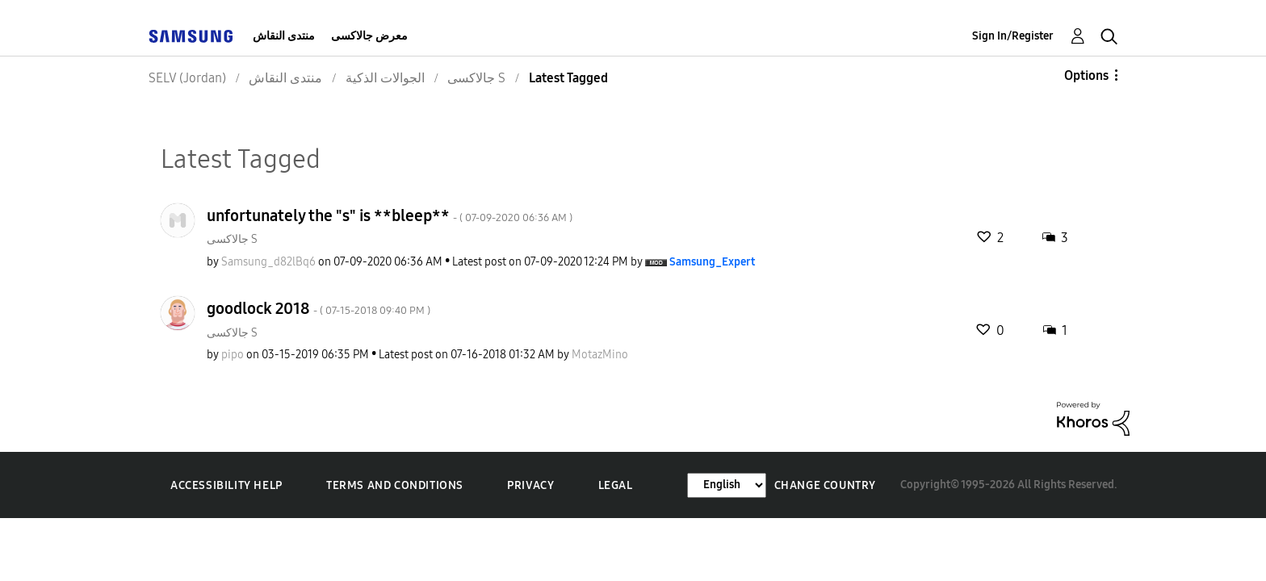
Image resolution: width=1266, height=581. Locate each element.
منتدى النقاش (284, 36)
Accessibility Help (226, 485)
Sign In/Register (1013, 36)
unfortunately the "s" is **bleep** (389, 215)
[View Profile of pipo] (232, 355)
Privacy (530, 485)
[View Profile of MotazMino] (600, 355)
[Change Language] (726, 485)
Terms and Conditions (394, 485)
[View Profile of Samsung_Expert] (712, 262)
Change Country (825, 485)
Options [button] (1086, 75)
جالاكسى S (232, 239)
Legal (615, 485)
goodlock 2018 (318, 308)
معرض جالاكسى (369, 36)
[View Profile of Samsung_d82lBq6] (268, 262)
